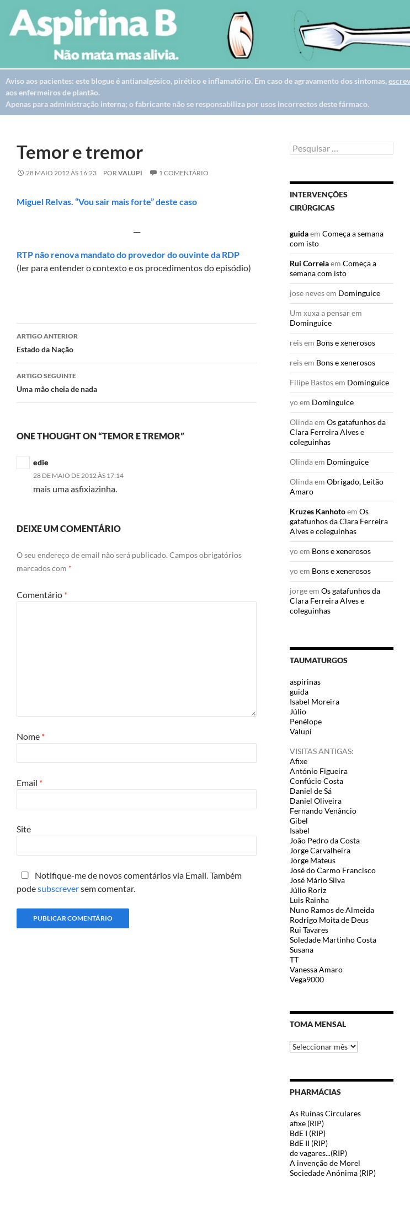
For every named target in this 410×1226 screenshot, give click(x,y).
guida (299, 233)
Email (29, 782)
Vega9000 (307, 979)
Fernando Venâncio (323, 810)
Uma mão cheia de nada (137, 381)
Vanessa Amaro (316, 969)
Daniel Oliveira (316, 800)
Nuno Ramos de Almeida (332, 910)
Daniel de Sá (311, 790)
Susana (301, 949)
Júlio (298, 711)
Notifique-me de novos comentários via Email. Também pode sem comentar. (129, 882)
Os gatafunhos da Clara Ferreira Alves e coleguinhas (338, 432)
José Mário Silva (317, 880)
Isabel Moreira (314, 701)
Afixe (298, 761)
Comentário (42, 594)
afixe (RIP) (307, 1123)
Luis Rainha (309, 900)
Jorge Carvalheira (320, 850)
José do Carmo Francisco (333, 870)
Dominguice (359, 293)
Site (24, 829)
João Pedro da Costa (325, 840)
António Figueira (319, 771)
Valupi (130, 173)
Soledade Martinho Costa (333, 939)
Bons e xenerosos (345, 342)
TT (294, 959)
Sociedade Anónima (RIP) (333, 1172)
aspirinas (305, 681)
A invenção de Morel (325, 1163)
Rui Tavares (309, 929)
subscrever (58, 888)
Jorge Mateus (313, 860)
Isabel (300, 830)
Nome (31, 736)
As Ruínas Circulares (325, 1113)
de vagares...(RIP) (318, 1153)
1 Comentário (184, 173)
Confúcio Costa (316, 781)
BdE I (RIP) (308, 1133)
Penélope (306, 721)
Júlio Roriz (308, 890)
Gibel (299, 820)
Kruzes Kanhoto (317, 511)
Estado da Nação (137, 342)
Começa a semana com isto (333, 268)
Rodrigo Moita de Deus (329, 919)
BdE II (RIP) (309, 1143)
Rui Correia (309, 263)
